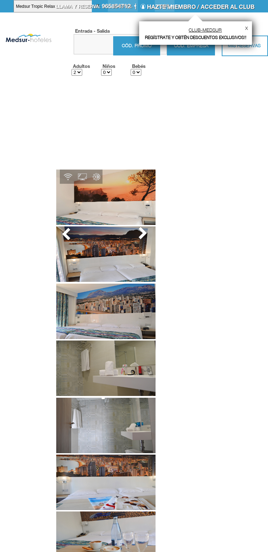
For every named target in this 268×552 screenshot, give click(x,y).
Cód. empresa (191, 45)
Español (122, 6)
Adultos (81, 66)
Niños (109, 66)
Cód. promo (137, 45)
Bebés (139, 66)
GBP (164, 6)
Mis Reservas (244, 45)
